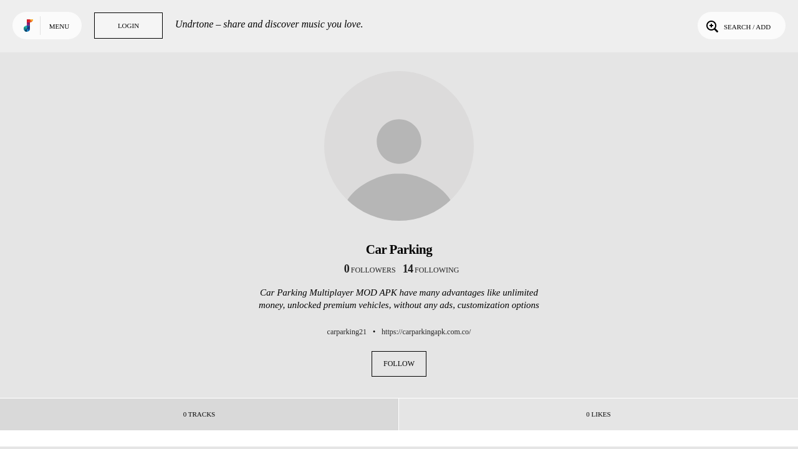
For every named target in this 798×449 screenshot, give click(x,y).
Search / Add (737, 25)
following (431, 270)
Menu (59, 26)
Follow (399, 363)
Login (128, 25)
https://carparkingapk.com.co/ (426, 331)
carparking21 (347, 331)
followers (370, 270)
